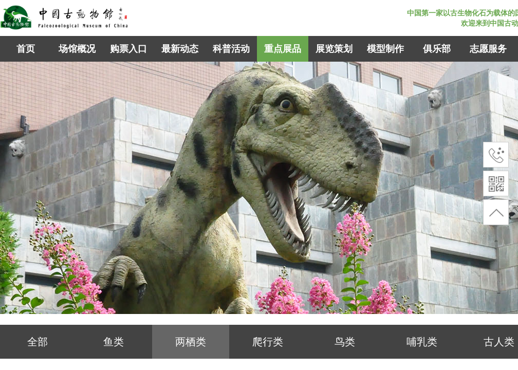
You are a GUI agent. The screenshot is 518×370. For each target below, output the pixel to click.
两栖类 (190, 341)
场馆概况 (77, 49)
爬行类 (267, 341)
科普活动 (231, 49)
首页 (25, 49)
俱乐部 (437, 49)
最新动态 (179, 49)
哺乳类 (421, 341)
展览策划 (334, 49)
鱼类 (113, 341)
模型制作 (385, 49)
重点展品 (282, 49)
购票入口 (128, 49)
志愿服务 (488, 49)
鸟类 (345, 341)
